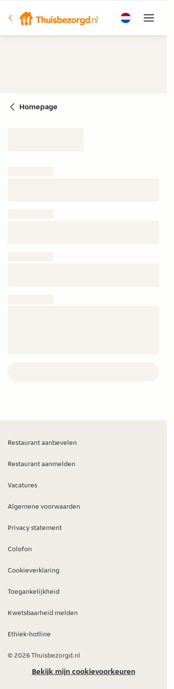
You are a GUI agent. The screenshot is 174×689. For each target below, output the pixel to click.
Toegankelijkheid (33, 591)
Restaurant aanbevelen (42, 442)
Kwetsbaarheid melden (43, 612)
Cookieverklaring (33, 570)
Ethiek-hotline (29, 634)
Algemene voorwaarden (44, 506)
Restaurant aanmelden (41, 463)
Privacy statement (35, 527)
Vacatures (22, 485)
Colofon (20, 548)
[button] (53, 18)
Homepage (38, 107)
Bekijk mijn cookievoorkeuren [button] (83, 671)
